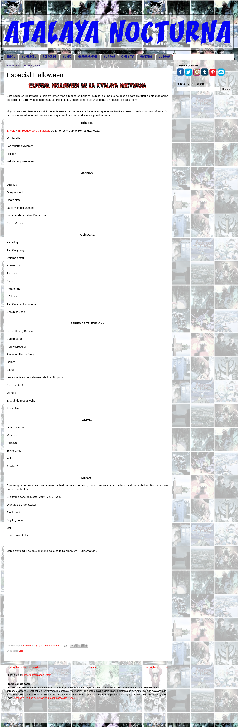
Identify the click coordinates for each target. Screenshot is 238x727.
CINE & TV (127, 56)
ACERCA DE (49, 56)
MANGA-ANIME (87, 56)
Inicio (92, 667)
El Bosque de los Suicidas (34, 130)
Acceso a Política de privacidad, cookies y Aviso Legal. (44, 698)
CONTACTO (29, 56)
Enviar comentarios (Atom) (37, 675)
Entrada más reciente (23, 667)
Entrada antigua (156, 667)
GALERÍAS (146, 56)
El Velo (11, 130)
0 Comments (52, 645)
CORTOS (109, 56)
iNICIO (11, 56)
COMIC (67, 56)
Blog (21, 650)
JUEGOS (164, 56)
